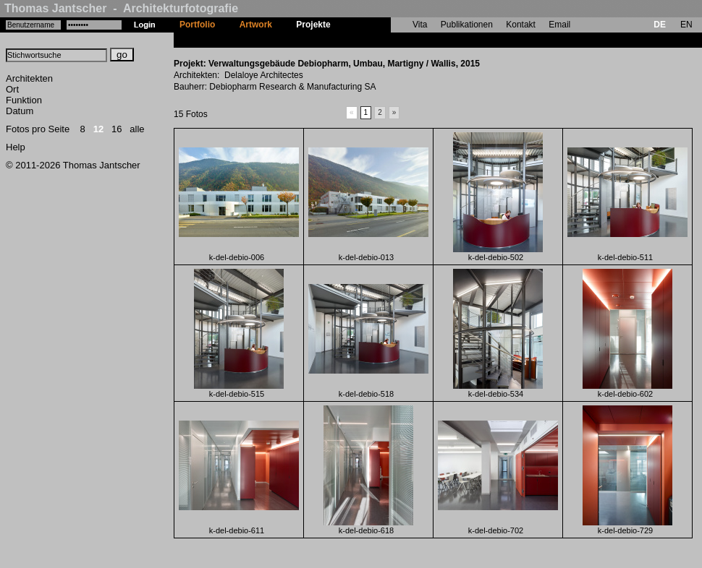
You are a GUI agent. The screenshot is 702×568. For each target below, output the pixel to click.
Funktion (24, 100)
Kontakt (521, 25)
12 (98, 129)
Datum (19, 111)
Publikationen (467, 25)
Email (559, 25)
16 (116, 129)
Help (15, 147)
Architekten (29, 78)
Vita (420, 25)
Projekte (313, 25)
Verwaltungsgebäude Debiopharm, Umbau (429, 40)
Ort (12, 89)
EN (686, 25)
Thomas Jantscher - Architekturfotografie (121, 8)
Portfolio (197, 25)
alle (137, 129)
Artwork (256, 25)
